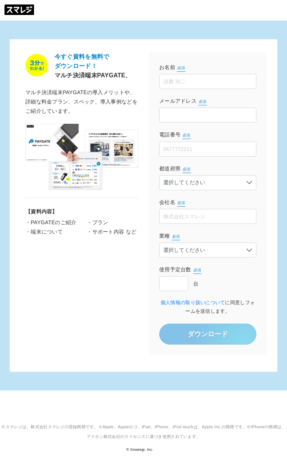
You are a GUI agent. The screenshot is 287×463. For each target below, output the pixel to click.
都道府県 (175, 169)
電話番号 (175, 135)
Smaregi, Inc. (141, 449)
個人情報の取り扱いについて (193, 302)
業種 (169, 236)
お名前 (172, 68)
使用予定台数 (180, 270)
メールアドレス (183, 101)
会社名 (172, 203)
